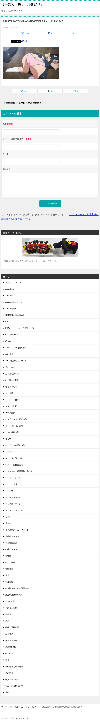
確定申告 (9, 653)
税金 (7, 660)
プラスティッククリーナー (17, 510)
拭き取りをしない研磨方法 (17, 588)
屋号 (7, 575)
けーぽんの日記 (12, 380)
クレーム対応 (11, 406)
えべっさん (10, 367)
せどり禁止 (10, 393)
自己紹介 (9, 673)
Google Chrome (12, 334)
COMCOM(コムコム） (15, 315)
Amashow (9, 289)
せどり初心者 (11, 386)
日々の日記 (10, 601)
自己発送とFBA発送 (14, 666)
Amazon (8, 295)
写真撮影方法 (11, 543)
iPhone (8, 341)
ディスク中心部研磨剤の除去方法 (20, 471)
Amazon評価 (10, 308)
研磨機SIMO (10, 647)
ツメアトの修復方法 (14, 465)
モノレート (10, 517)
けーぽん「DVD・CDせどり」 (22, 4)
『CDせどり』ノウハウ (15, 361)
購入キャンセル (12, 679)
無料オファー (11, 640)
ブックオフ (10, 491)
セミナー (9, 439)
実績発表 (9, 569)
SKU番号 (9, 354)
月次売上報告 (11, 608)
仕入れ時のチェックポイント (18, 530)
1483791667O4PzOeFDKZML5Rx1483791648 (22, 103)
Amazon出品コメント (14, 302)
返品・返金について (14, 686)
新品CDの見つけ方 (13, 595)
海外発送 (9, 634)
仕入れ (8, 523)
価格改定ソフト (12, 536)
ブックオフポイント (14, 504)
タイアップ (10, 452)
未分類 (8, 614)
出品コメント (11, 549)
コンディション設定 (14, 426)
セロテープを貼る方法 (15, 445)
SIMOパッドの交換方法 (15, 347)
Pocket (25, 41)
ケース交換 (10, 413)
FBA (7, 322)
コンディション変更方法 (16, 419)
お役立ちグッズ (12, 374)
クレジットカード (13, 400)
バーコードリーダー (14, 484)
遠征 (7, 692)
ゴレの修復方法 (12, 432)
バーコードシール (13, 478)
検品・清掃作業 (12, 627)
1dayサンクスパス (13, 282)
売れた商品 (10, 562)
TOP (20, 707)
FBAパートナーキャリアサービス (20, 328)
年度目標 (9, 582)
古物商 (8, 556)
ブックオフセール (13, 497)
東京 (7, 621)
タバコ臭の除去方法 (14, 458)
